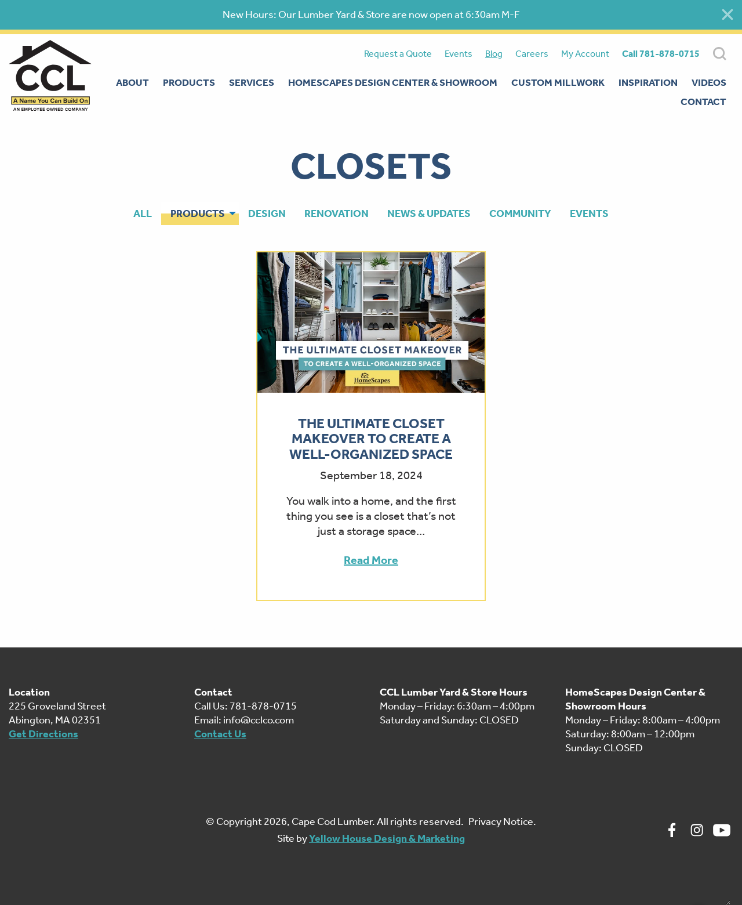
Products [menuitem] (189, 82)
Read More (371, 560)
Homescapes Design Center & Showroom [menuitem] (392, 82)
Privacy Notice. (502, 821)
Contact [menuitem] (703, 101)
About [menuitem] (132, 82)
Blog (494, 53)
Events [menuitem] (589, 213)
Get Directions (43, 733)
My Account (585, 53)
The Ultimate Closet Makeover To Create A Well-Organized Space (371, 438)
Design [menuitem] (267, 213)
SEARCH (719, 53)
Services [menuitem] (251, 82)
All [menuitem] (142, 213)
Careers (531, 53)
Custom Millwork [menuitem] (558, 82)
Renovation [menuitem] (336, 213)
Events (458, 53)
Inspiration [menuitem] (648, 82)
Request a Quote (398, 53)
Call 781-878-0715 (661, 53)
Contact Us (220, 733)
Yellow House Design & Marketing (387, 838)
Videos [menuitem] (709, 82)
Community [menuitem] (520, 213)
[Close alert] (727, 14)
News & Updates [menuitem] (429, 213)
